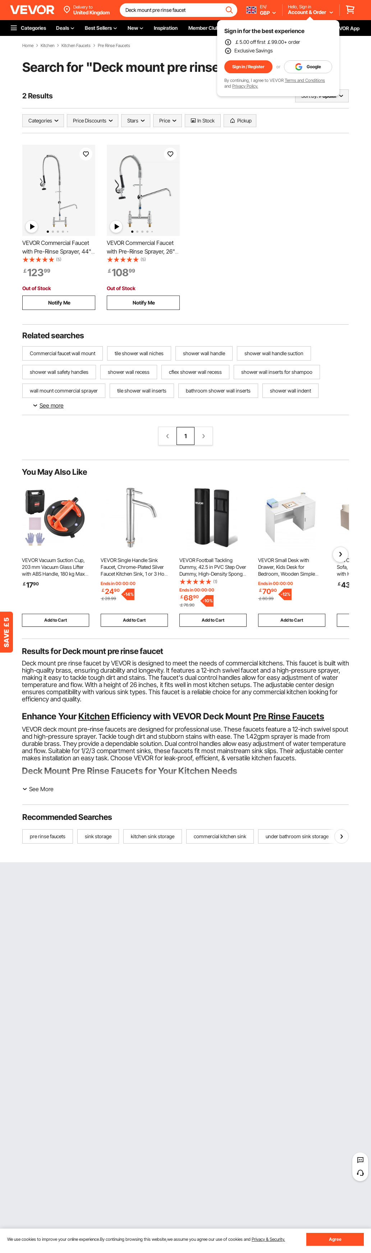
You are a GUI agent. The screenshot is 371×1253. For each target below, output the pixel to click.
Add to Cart (55, 620)
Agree (335, 1239)
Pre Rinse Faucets (114, 45)
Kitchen (47, 45)
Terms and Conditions (305, 80)
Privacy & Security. (268, 1239)
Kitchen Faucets (76, 45)
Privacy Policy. (245, 86)
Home (27, 45)
